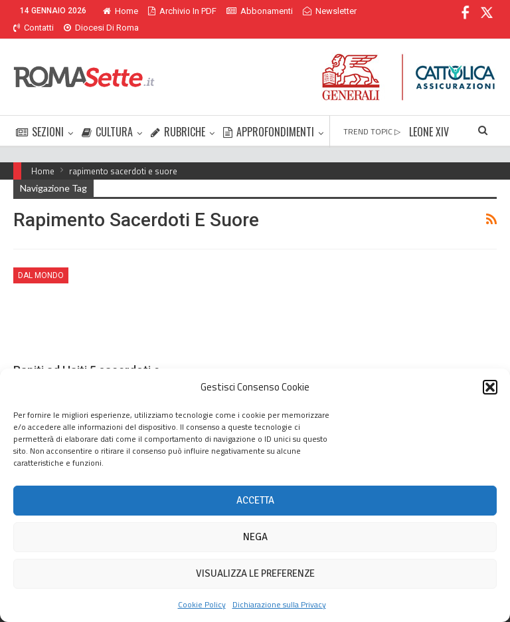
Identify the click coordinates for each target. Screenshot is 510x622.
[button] (490, 387)
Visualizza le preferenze (255, 573)
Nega (255, 537)
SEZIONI (40, 116)
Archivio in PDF (182, 11)
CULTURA (107, 116)
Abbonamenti (259, 11)
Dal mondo (41, 259)
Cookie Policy (202, 604)
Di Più (317, 11)
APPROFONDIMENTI (268, 116)
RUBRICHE (178, 116)
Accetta (255, 500)
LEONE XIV (429, 116)
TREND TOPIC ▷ (371, 115)
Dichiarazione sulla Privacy (279, 604)
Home (120, 11)
